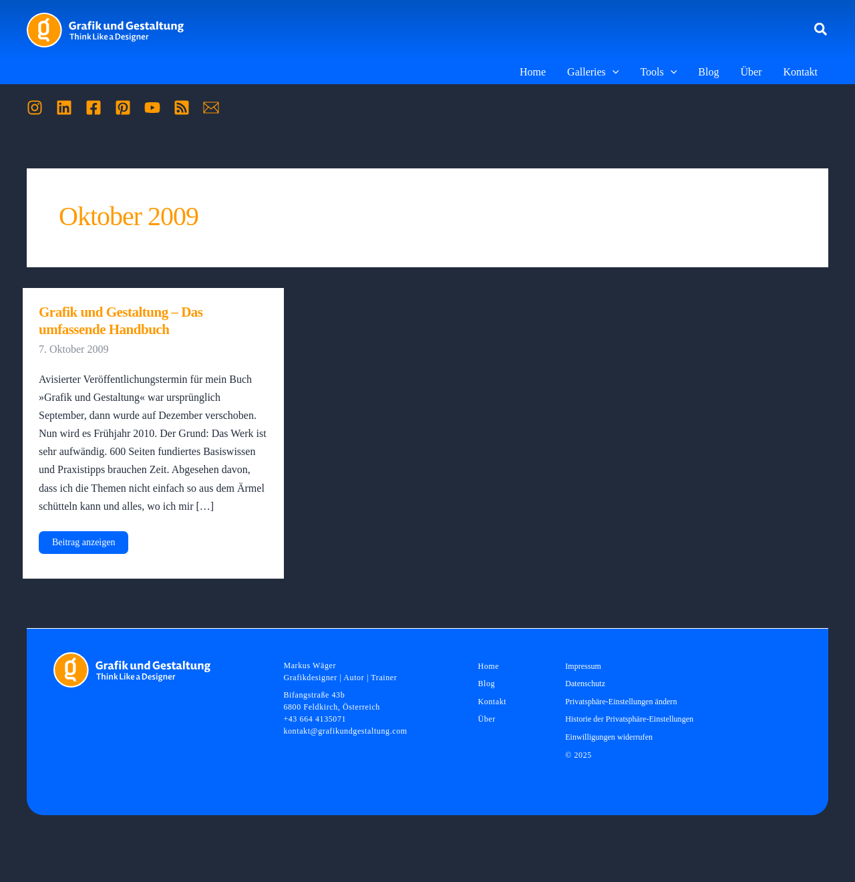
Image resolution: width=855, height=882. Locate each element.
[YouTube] (152, 108)
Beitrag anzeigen (83, 545)
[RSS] (182, 108)
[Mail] (211, 108)
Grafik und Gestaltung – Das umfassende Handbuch (121, 320)
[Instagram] (35, 108)
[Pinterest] (123, 108)
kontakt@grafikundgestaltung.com (345, 731)
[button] (821, 30)
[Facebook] (94, 108)
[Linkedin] (64, 108)
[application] (612, 72)
